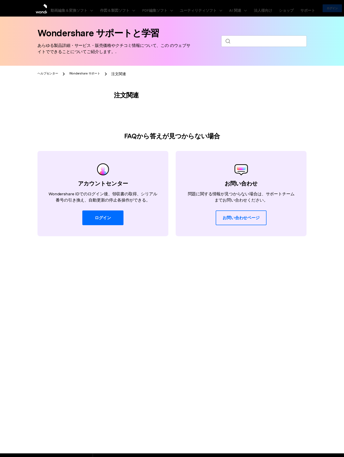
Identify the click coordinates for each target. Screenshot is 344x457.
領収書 (51, 145)
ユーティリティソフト (202, 8)
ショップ (270, 8)
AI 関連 (232, 8)
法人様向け (252, 8)
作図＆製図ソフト (131, 8)
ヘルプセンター (50, 74)
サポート (287, 8)
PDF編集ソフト (165, 8)
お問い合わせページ (241, 279)
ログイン (309, 8)
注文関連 (53, 135)
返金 (49, 155)
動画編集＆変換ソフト (91, 8)
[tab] (68, 100)
